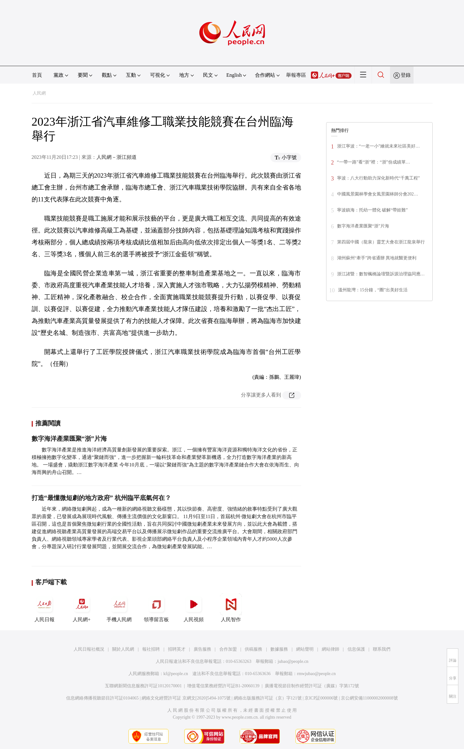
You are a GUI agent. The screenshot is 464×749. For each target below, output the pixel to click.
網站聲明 (305, 649)
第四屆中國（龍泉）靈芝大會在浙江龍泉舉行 (381, 242)
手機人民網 (119, 607)
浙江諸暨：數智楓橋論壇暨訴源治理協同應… (381, 274)
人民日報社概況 (89, 649)
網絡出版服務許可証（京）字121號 (268, 698)
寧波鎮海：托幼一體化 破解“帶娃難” (372, 210)
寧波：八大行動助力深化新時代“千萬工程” (378, 178)
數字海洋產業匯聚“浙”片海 (69, 438)
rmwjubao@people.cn (316, 673)
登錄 (406, 75)
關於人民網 (123, 649)
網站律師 (330, 649)
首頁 (37, 75)
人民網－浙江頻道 (116, 157)
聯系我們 (381, 649)
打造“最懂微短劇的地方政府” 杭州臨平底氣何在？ (101, 497)
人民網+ (82, 607)
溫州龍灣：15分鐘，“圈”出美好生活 (373, 290)
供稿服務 (253, 649)
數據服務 (279, 649)
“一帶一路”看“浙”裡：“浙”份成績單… (373, 162)
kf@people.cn (176, 673)
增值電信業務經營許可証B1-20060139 (223, 686)
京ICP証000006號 (321, 698)
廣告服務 (202, 649)
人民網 (39, 93)
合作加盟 (228, 649)
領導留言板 (156, 607)
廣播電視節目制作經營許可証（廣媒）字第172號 (312, 686)
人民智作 (231, 607)
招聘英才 (176, 649)
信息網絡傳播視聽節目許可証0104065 (102, 698)
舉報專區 (296, 75)
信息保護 (356, 649)
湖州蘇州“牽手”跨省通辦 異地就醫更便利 (377, 258)
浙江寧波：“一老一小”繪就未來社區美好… (378, 146)
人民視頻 (194, 607)
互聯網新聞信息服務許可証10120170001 (143, 686)
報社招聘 (151, 649)
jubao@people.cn (293, 661)
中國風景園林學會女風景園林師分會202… (377, 194)
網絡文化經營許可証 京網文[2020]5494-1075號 (186, 698)
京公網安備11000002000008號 (369, 698)
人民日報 (44, 607)
